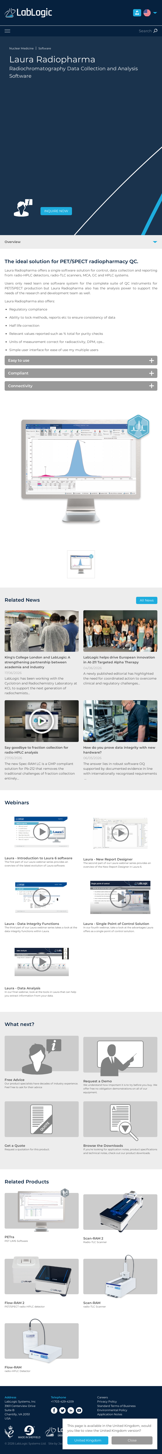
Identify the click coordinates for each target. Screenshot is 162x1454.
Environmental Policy (112, 1399)
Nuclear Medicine (21, 48)
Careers (102, 1386)
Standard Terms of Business (116, 1395)
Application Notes (109, 1403)
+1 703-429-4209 (62, 1391)
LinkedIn (71, 1399)
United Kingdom (87, 1440)
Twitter (62, 1399)
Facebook (54, 1399)
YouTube (79, 1399)
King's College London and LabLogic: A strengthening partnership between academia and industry (37, 662)
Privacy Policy (107, 1391)
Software (44, 48)
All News (147, 600)
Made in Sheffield (29, 1421)
